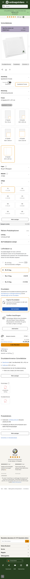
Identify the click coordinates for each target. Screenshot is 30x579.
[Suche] (16, 6)
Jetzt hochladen (15, 309)
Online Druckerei (14, 546)
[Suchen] (3, 6)
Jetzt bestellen (15, 14)
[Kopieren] (18, 12)
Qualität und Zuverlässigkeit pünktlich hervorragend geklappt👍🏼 (7, 468)
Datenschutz (21, 569)
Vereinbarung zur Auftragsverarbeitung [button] (11, 293)
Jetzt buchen (15, 328)
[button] (14, 47)
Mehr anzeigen (15, 219)
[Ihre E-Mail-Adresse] (13, 541)
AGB (15, 569)
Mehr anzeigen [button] (24, 29)
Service (14, 549)
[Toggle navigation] (3, 2)
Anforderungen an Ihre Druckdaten (10, 295)
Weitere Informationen (16, 482)
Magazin (14, 552)
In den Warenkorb (15, 345)
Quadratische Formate (7, 105)
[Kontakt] (2, 576)
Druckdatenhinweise (6, 64)
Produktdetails (16, 64)
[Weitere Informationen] (6, 166)
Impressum (8, 569)
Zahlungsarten (14, 556)
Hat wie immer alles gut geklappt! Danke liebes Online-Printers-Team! (21, 468)
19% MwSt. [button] (5, 341)
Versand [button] (10, 341)
